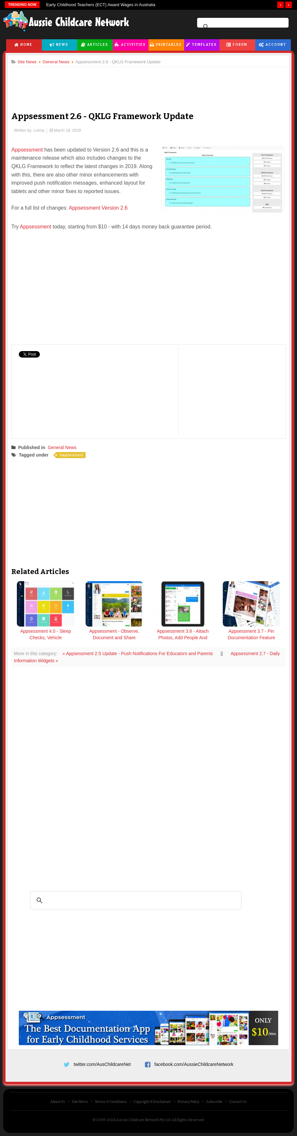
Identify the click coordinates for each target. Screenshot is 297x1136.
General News (62, 447)
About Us (57, 1102)
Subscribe (214, 1102)
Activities (133, 45)
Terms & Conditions (111, 1102)
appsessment (72, 455)
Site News (80, 1102)
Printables (169, 45)
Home (26, 45)
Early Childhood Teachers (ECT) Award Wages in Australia (100, 4)
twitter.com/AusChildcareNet (102, 1064)
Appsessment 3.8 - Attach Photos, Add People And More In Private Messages (182, 638)
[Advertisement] (148, 84)
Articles (97, 45)
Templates (204, 45)
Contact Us (238, 1102)
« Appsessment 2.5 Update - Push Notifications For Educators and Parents (138, 653)
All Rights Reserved (188, 1120)
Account (276, 45)
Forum (240, 45)
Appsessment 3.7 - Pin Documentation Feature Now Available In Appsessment (251, 641)
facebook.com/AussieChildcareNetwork (193, 1064)
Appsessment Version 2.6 (99, 208)
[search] (241, 27)
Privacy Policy (188, 1102)
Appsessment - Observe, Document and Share (114, 634)
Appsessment (27, 150)
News (62, 45)
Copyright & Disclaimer (152, 1102)
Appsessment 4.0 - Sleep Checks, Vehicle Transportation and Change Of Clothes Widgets (45, 641)
